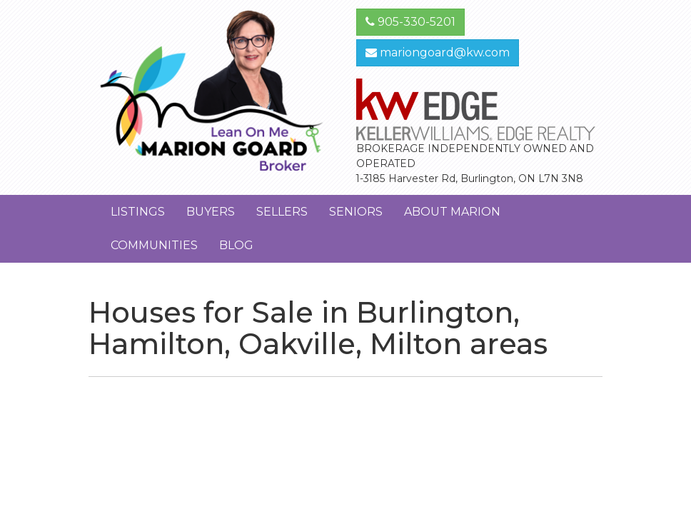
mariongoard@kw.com (437, 52)
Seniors (356, 211)
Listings (138, 211)
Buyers (210, 211)
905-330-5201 (410, 22)
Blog (236, 245)
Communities (154, 245)
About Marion (452, 211)
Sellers (282, 211)
